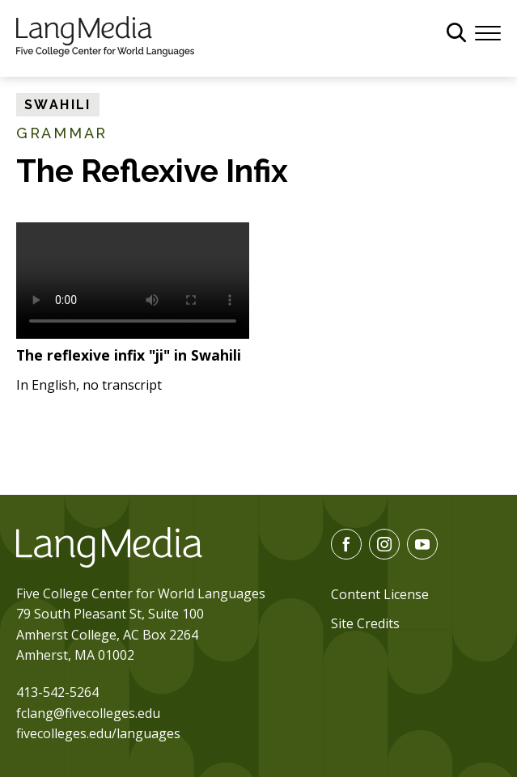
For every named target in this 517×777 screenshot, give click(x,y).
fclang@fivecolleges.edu (88, 713)
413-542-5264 (57, 692)
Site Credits (365, 623)
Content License (380, 594)
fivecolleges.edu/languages (98, 733)
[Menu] (488, 31)
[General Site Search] (456, 32)
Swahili (57, 104)
